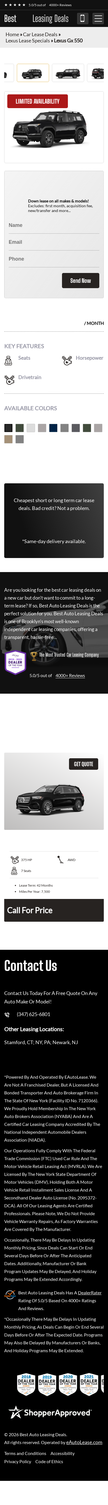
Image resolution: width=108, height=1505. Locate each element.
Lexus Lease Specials (28, 40)
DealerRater (90, 1291)
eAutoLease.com (84, 1440)
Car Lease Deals (40, 34)
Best (36, 18)
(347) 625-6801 (82, 18)
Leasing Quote (102, 730)
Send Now (80, 279)
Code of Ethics (49, 1459)
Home (12, 34)
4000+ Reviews (60, 5)
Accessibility (62, 1451)
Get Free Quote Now (54, 461)
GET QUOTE (83, 762)
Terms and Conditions (25, 1451)
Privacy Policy (17, 1459)
